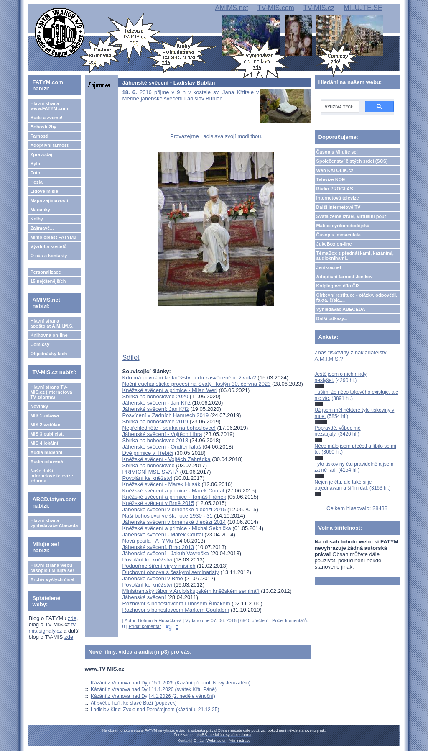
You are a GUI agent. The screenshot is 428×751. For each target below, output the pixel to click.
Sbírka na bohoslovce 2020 (155, 396)
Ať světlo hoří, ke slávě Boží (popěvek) (134, 703)
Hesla (36, 182)
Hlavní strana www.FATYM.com (49, 106)
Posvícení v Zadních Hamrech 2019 (165, 415)
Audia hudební (46, 452)
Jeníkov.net (328, 267)
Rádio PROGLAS (334, 188)
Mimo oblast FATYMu (53, 237)
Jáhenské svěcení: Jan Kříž (155, 409)
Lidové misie (44, 191)
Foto (35, 172)
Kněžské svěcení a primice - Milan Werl (169, 390)
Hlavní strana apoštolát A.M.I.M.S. (52, 323)
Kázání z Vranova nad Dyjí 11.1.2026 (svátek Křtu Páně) (154, 689)
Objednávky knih (48, 353)
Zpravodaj (41, 154)
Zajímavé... (42, 228)
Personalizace (45, 271)
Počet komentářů (289, 620)
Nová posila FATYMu (147, 541)
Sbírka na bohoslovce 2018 (155, 440)
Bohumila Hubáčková (159, 620)
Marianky (40, 209)
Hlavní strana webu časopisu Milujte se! (52, 568)
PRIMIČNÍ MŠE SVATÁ (150, 472)
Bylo (35, 163)
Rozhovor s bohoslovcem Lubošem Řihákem (176, 603)
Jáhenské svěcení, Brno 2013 (158, 547)
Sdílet (131, 357)
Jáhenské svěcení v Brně (152, 578)
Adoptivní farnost (49, 145)
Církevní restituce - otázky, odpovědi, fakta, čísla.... (356, 297)
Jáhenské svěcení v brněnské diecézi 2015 (174, 509)
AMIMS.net (231, 7)
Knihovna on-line (48, 335)
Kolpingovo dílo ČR (337, 285)
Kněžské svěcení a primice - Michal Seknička (176, 528)
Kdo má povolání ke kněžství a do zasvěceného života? (189, 377)
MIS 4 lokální (44, 443)
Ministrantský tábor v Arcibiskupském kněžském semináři (191, 591)
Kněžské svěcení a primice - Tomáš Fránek (174, 497)
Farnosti (39, 135)
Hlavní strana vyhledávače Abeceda (54, 523)
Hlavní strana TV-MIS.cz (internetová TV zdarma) (51, 392)
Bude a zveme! (46, 117)
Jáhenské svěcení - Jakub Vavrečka (165, 553)
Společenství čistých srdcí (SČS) (352, 161)
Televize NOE (330, 179)
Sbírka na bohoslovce (148, 465)
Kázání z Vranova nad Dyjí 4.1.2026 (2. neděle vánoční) (153, 696)
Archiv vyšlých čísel (52, 579)
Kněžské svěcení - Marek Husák (161, 484)
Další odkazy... (332, 318)
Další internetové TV (338, 207)
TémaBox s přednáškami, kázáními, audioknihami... (355, 256)
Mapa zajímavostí (49, 200)
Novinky (39, 406)
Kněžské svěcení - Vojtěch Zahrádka (166, 459)
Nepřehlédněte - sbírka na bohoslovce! (169, 428)
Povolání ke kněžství (147, 478)
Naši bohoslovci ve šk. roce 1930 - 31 (167, 516)
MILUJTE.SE (363, 7)
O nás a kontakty (48, 255)
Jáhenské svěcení (144, 597)
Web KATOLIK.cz (335, 170)
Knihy (36, 218)
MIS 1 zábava (44, 415)
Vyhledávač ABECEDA (340, 309)
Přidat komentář (145, 626)
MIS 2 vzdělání (45, 424)
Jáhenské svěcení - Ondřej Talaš (161, 446)
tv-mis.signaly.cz (52, 627)
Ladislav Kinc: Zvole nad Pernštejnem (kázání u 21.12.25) (155, 710)
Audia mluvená (46, 461)
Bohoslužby (43, 126)
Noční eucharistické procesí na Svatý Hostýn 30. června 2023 (196, 384)
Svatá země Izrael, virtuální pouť (351, 216)
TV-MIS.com (275, 7)
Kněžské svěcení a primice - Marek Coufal (173, 490)
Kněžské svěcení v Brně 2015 (158, 503)
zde (72, 618)
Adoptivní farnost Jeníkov (344, 276)
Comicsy (39, 344)
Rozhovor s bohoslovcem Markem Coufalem (175, 610)
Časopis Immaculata (338, 234)
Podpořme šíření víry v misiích (159, 566)
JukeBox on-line (334, 243)
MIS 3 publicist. (47, 433)
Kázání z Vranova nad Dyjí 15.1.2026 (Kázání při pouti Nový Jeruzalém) (170, 683)
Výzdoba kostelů (48, 246)
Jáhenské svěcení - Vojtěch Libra (162, 434)
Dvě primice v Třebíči (147, 453)
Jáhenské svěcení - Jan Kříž (156, 403)
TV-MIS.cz (318, 7)
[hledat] (339, 106)
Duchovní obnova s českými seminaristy (170, 572)
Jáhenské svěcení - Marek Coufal (162, 534)
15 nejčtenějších (48, 281)
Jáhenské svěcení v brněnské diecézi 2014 (174, 522)
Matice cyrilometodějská (342, 225)
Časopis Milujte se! (337, 151)
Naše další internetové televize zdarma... (51, 475)
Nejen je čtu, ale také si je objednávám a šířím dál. (343, 485)
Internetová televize (337, 197)
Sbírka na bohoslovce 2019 (155, 421)
